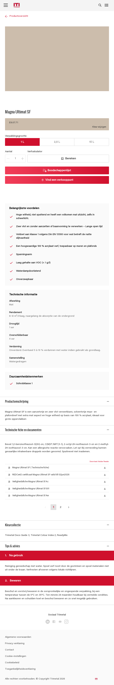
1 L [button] (22, 142)
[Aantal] (15, 158)
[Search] (100, 5)
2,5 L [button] (57, 142)
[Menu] (6, 5)
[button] (104, 462)
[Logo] (17, 5)
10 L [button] (91, 142)
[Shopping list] (107, 5)
